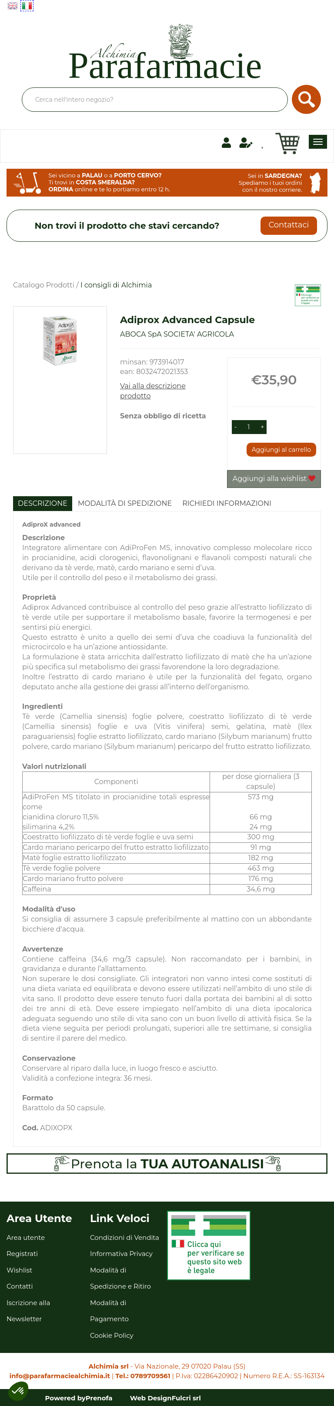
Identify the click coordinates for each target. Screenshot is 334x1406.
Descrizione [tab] (42, 503)
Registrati (22, 1253)
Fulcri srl (186, 1398)
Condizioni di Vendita (124, 1237)
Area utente (26, 1237)
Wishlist (19, 1270)
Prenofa (99, 1398)
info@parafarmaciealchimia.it (60, 1376)
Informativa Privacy (121, 1253)
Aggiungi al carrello (281, 450)
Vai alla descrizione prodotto (153, 391)
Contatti (20, 1286)
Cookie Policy (112, 1335)
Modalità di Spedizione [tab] (125, 503)
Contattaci (288, 225)
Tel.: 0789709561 (142, 1376)
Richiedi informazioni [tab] (226, 503)
